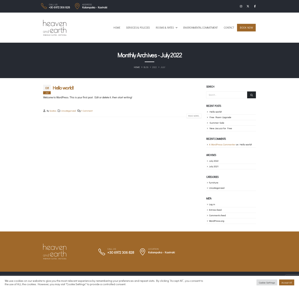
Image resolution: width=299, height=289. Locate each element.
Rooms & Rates (165, 27)
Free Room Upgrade (220, 117)
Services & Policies (138, 27)
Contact (229, 27)
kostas (53, 110)
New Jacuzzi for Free (221, 128)
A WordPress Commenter (222, 144)
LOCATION (153, 249)
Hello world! (63, 88)
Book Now (246, 27)
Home (116, 27)
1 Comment (86, 110)
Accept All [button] (286, 282)
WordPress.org (216, 220)
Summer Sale (217, 122)
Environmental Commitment (200, 27)
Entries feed (215, 209)
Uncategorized (68, 110)
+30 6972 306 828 (59, 7)
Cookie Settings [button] (267, 282)
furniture (213, 182)
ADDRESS (87, 4)
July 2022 (214, 160)
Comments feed (217, 215)
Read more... (194, 116)
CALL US (53, 4)
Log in (212, 204)
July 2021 (213, 166)
